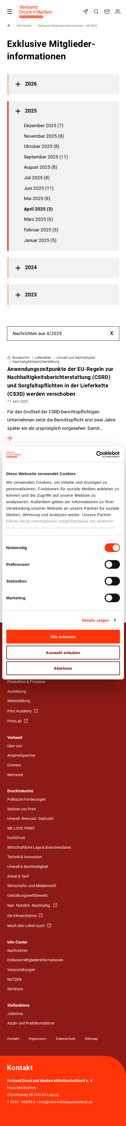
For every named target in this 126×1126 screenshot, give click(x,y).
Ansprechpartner (21, 755)
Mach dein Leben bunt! (26, 926)
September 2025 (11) (46, 157)
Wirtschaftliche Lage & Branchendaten (39, 847)
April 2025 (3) (38, 209)
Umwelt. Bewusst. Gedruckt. (31, 818)
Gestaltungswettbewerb (27, 895)
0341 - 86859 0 (22, 1102)
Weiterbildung (18, 701)
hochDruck (16, 838)
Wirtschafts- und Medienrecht (31, 886)
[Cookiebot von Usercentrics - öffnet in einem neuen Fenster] (96, 454)
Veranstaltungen (21, 970)
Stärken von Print (21, 809)
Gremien (14, 765)
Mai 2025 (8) (37, 198)
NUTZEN (14, 979)
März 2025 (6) (38, 219)
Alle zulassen (63, 636)
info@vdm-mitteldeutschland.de (65, 1102)
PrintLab (15, 721)
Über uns (14, 746)
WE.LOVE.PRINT (21, 828)
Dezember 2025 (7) (43, 125)
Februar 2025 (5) (41, 229)
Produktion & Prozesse (26, 681)
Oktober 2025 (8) (41, 146)
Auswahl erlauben (63, 652)
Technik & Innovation (24, 857)
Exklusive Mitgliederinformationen (35, 960)
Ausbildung (16, 691)
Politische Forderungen (26, 799)
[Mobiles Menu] (10, 12)
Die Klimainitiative (22, 916)
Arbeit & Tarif (18, 876)
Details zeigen (95, 620)
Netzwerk (15, 775)
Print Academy (20, 711)
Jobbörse (15, 1014)
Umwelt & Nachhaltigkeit (27, 866)
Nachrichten (17, 950)
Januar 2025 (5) (40, 240)
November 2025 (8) (44, 136)
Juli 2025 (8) (37, 177)
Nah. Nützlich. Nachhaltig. (29, 905)
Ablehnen (63, 668)
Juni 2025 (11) (39, 188)
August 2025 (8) (40, 167)
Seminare (15, 989)
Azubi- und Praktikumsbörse (30, 1023)
